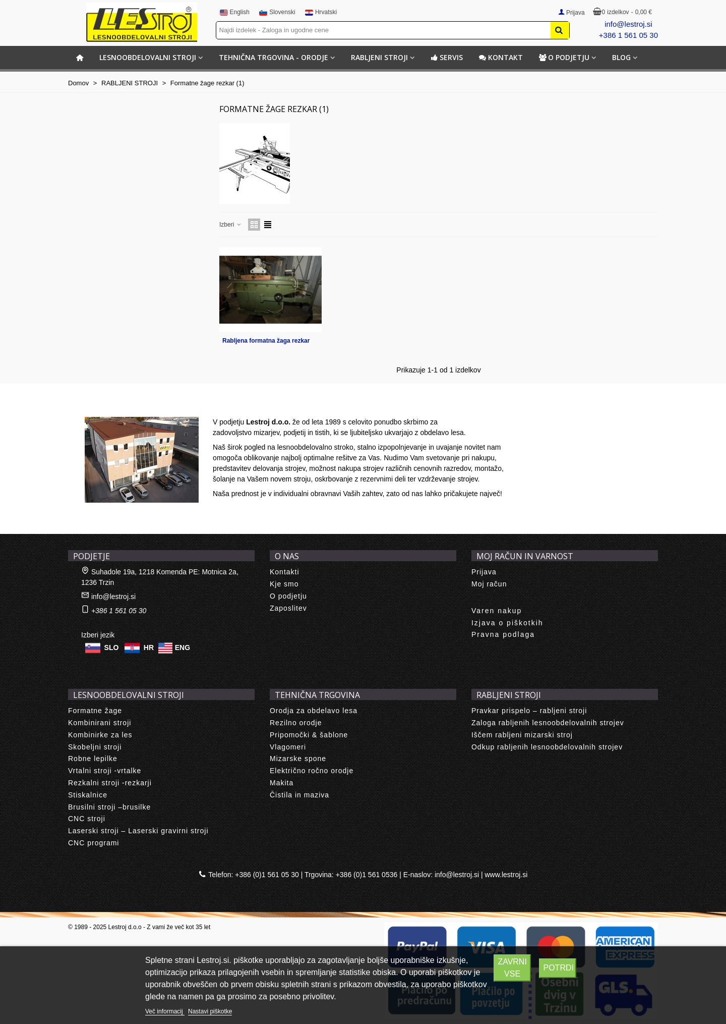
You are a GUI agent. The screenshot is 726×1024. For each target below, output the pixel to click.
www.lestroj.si (506, 875)
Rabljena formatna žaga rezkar (266, 340)
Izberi (230, 224)
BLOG (621, 57)
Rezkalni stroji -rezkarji (110, 783)
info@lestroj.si (628, 24)
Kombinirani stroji (99, 723)
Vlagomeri (288, 747)
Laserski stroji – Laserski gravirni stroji (138, 831)
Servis (447, 57)
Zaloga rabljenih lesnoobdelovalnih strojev (547, 723)
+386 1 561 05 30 (628, 35)
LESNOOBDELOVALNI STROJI (147, 57)
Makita (281, 783)
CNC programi (93, 843)
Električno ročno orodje (311, 771)
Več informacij (165, 1011)
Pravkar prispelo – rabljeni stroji (529, 711)
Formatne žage (95, 711)
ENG (182, 647)
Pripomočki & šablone (309, 735)
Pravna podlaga (503, 634)
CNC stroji (86, 819)
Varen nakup (496, 611)
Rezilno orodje (296, 723)
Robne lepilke (92, 758)
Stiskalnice (87, 795)
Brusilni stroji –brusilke (109, 807)
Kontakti (284, 572)
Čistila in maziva (299, 795)
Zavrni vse (512, 967)
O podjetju (564, 57)
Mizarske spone (298, 758)
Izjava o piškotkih (507, 623)
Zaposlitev (288, 608)
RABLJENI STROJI (379, 57)
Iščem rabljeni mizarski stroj (522, 735)
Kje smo (284, 584)
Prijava (484, 572)
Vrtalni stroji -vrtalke (104, 771)
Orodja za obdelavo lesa (313, 711)
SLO (111, 647)
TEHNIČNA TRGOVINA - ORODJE (273, 57)
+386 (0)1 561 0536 (367, 875)
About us (93, 405)
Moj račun (489, 584)
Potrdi (558, 967)
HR (149, 647)
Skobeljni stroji (95, 747)
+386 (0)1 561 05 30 (267, 875)
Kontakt (501, 57)
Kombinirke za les (100, 735)
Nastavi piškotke (210, 1011)
